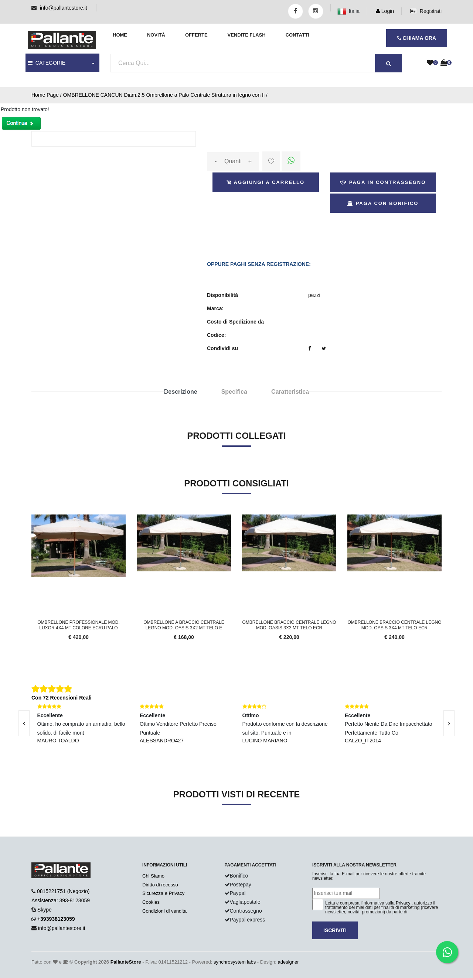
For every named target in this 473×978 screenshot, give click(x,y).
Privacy (403, 903)
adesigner (288, 962)
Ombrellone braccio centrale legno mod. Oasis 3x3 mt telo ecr (289, 625)
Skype (44, 910)
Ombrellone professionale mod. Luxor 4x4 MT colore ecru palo (78, 625)
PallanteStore (125, 962)
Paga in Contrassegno (383, 182)
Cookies (151, 902)
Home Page (45, 95)
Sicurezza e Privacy (163, 893)
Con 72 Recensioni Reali (61, 698)
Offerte (196, 35)
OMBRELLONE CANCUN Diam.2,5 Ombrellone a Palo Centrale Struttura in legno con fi (164, 95)
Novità (156, 35)
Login (385, 11)
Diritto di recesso (160, 885)
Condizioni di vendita (164, 911)
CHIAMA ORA (416, 38)
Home (120, 35)
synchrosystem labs (235, 962)
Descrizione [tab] (180, 392)
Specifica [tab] (234, 392)
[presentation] (449, 723)
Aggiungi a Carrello (265, 182)
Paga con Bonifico (382, 203)
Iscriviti (335, 930)
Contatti (297, 35)
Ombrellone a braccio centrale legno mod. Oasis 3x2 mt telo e (183, 625)
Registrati (426, 11)
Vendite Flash (246, 35)
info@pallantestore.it (63, 8)
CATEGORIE (46, 63)
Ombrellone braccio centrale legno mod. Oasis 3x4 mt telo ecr (394, 625)
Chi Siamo (153, 876)
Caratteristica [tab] (290, 392)
